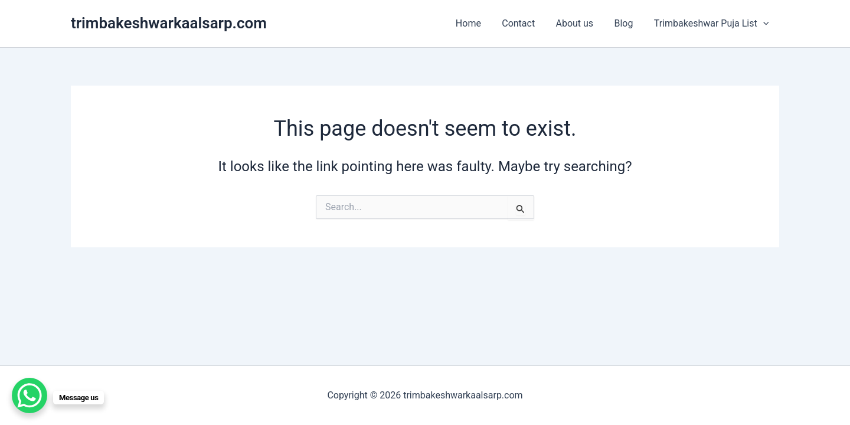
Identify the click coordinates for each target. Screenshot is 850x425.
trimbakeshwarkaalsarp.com (169, 23)
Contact (525, 23)
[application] (764, 23)
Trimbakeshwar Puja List (712, 23)
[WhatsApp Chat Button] (29, 395)
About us (580, 23)
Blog (626, 23)
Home (477, 23)
